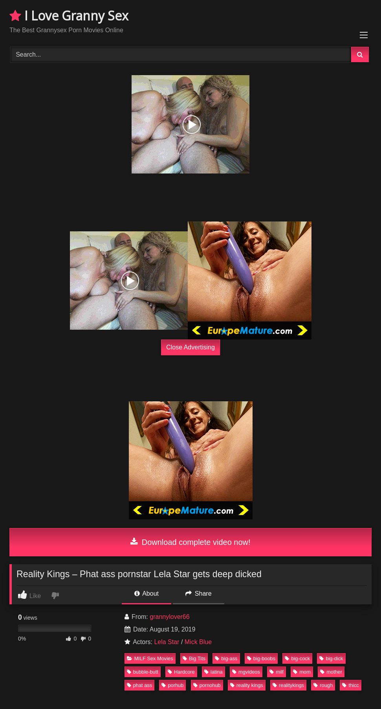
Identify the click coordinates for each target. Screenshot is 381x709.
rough (323, 685)
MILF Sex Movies (150, 658)
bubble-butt (142, 672)
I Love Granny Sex (68, 15)
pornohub (207, 685)
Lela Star (166, 642)
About (146, 593)
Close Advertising (190, 347)
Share (198, 593)
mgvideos (246, 672)
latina (213, 672)
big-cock (297, 658)
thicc (350, 685)
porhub (172, 685)
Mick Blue (198, 642)
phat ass (139, 685)
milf (276, 672)
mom (301, 672)
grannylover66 (169, 616)
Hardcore (181, 672)
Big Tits (194, 658)
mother (331, 672)
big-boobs (261, 658)
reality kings (246, 685)
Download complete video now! (190, 542)
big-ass (226, 658)
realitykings (288, 685)
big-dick (331, 658)
